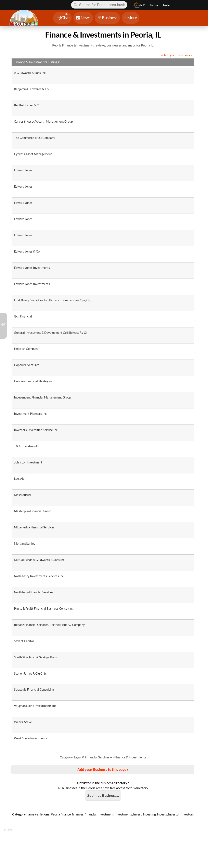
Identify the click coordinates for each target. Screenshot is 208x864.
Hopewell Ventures (26, 365)
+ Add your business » (176, 55)
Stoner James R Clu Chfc (30, 673)
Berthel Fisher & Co (27, 105)
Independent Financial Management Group (42, 397)
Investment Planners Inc (30, 413)
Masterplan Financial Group (32, 511)
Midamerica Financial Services (34, 527)
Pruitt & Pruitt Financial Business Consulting (44, 608)
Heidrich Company (26, 348)
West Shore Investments (30, 738)
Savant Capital (24, 641)
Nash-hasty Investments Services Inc (39, 576)
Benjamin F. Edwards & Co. (31, 89)
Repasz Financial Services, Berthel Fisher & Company (49, 624)
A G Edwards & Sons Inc (30, 73)
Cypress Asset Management (33, 154)
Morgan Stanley (24, 543)
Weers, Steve (23, 722)
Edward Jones (23, 170)
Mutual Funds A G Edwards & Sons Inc (39, 560)
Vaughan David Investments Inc (35, 705)
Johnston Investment (28, 462)
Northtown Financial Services (33, 592)
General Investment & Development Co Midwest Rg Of (50, 332)
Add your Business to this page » (103, 769)
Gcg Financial (23, 316)
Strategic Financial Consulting (34, 689)
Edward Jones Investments (32, 267)
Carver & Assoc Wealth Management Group (43, 121)
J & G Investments (26, 446)
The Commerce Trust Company (34, 137)
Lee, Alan (20, 478)
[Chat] (62, 18)
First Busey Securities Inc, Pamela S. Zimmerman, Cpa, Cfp (52, 300)
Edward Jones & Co (27, 251)
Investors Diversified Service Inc (35, 430)
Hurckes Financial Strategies (33, 381)
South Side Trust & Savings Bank (35, 657)
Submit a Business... (103, 795)
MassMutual (22, 495)
